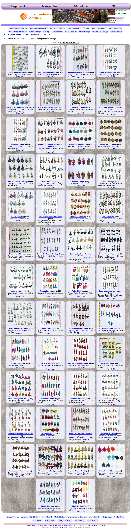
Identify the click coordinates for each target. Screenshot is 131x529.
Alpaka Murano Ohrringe (17, 72)
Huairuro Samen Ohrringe (78, 328)
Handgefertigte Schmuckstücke (15, 34)
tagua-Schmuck (93, 520)
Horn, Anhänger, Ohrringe (18, 182)
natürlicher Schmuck (57, 28)
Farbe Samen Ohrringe (108, 328)
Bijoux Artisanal (49, 525)
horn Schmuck (47, 517)
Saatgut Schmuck (115, 28)
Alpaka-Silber (119, 517)
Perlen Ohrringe (35, 32)
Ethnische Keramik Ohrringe (80, 434)
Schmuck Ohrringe (73, 28)
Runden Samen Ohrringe (78, 471)
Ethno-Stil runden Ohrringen (110, 107)
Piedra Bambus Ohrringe (48, 107)
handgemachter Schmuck (18, 28)
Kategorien (49, 6)
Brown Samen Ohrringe (108, 254)
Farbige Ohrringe (47, 363)
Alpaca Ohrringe (48, 328)
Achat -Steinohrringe (108, 72)
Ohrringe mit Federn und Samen (20, 434)
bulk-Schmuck (106, 517)
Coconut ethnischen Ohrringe (110, 291)
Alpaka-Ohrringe (17, 291)
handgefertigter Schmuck (18, 32)
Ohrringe (86, 28)
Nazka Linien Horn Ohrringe (81, 254)
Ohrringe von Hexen (108, 434)
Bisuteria (40, 525)
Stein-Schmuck (57, 32)
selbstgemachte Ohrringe (30, 517)
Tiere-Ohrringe (47, 182)
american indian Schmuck (77, 517)
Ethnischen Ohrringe (78, 217)
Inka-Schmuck (94, 517)
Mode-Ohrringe (59, 517)
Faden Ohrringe (17, 217)
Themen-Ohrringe (78, 107)
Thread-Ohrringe (17, 144)
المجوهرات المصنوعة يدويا (90, 525)
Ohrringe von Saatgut (47, 471)
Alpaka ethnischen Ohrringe (48, 72)
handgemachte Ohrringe (38, 28)
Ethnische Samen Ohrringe (48, 254)
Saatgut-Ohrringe (78, 399)
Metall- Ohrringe (17, 363)
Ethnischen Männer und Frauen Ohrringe (50, 145)
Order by (55, 42)
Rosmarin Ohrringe (47, 291)
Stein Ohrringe (79, 520)
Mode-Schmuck (71, 32)
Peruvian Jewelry (31, 525)
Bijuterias (102, 525)
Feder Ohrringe (78, 291)
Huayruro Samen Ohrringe (77, 363)
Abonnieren (116, 20)
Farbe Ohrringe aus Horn (18, 399)
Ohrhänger (108, 399)
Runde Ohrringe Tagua (78, 144)
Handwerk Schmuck (61, 525)
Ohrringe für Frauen (65, 520)
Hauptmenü (17, 6)
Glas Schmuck (50, 520)
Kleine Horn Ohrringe (17, 254)
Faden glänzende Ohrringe (17, 107)
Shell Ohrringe (78, 506)
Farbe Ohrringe (78, 182)
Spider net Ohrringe (108, 144)
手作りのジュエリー (75, 525)
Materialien (81, 6)
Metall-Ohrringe (108, 182)
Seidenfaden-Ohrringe (100, 32)
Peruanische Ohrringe (17, 471)
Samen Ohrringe (47, 399)
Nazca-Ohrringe (108, 217)
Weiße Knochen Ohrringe (18, 328)
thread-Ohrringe (13, 517)
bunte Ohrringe (84, 32)
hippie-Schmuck (116, 32)
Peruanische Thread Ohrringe (50, 217)
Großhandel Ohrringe (99, 28)
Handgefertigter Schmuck (66, 527)
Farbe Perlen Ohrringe (108, 471)
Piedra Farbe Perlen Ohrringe (78, 72)
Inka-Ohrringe (37, 520)
